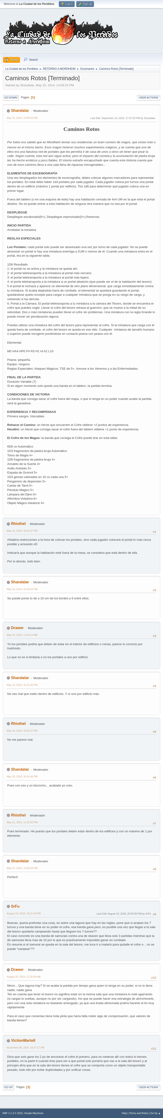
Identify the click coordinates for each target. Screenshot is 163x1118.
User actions (148, 97)
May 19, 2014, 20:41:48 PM (22, 776)
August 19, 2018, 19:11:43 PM (24, 913)
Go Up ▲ (155, 1113)
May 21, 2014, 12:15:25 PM (22, 822)
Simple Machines (33, 1113)
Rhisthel (18, 524)
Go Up (8, 1087)
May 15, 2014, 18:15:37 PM (22, 530)
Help (124, 1113)
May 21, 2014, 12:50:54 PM (22, 868)
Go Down (10, 97)
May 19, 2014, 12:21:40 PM (22, 684)
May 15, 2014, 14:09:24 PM (22, 117)
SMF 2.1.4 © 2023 (12, 1113)
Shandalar (20, 111)
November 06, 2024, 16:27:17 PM (25, 1047)
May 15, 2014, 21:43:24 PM (22, 589)
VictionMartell (23, 1040)
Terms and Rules (138, 1113)
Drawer (17, 628)
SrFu (15, 906)
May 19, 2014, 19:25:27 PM (22, 730)
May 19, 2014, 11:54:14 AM (22, 635)
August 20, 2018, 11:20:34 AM (23, 976)
